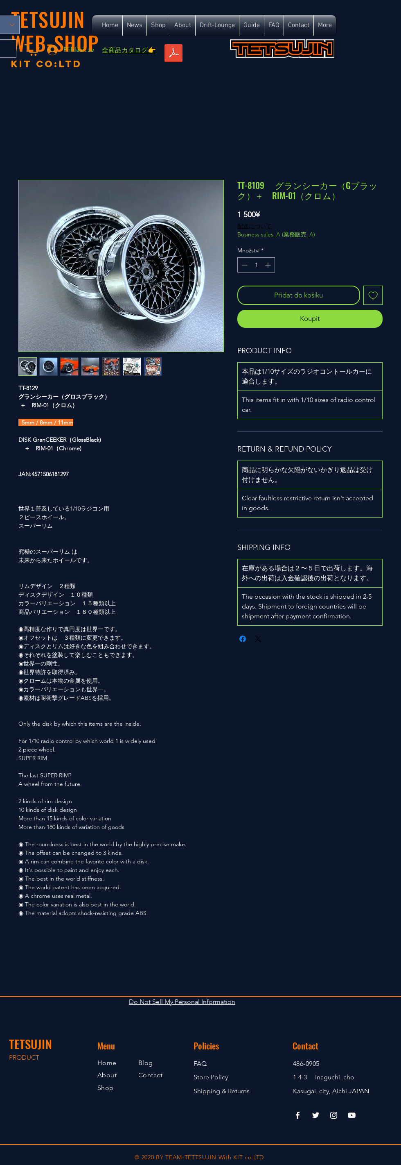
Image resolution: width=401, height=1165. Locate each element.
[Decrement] (244, 265)
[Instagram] (333, 1115)
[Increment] (269, 265)
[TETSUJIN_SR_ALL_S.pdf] (173, 54)
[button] (32, 49)
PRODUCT (24, 1057)
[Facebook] (297, 1115)
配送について (254, 226)
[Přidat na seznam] (373, 295)
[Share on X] (258, 639)
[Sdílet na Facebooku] (243, 639)
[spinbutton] (256, 265)
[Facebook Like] (320, 69)
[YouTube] (351, 1115)
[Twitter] (315, 1115)
